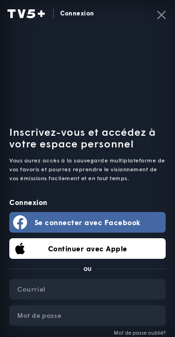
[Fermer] (161, 15)
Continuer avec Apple (87, 248)
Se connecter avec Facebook (88, 222)
